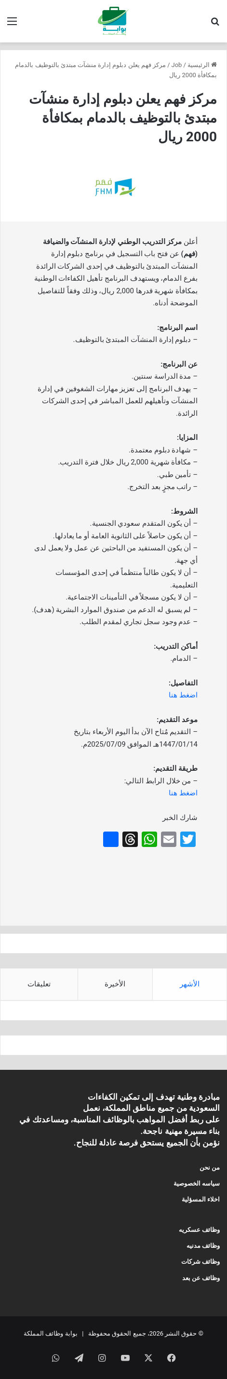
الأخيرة (115, 984)
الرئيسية (202, 64)
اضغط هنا (183, 695)
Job (177, 64)
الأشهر (190, 984)
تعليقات (39, 984)
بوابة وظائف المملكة (50, 1333)
